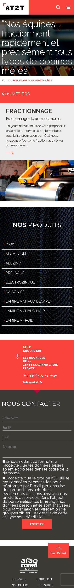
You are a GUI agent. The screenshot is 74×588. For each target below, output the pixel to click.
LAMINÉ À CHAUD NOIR (25, 311)
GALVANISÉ (15, 292)
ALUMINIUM (16, 254)
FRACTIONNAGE (29, 111)
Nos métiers (20, 585)
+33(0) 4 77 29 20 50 (42, 375)
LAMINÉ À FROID (19, 320)
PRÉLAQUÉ (15, 273)
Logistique (45, 585)
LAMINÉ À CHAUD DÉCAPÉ (28, 301)
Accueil (6, 80)
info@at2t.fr (32, 382)
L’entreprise (44, 579)
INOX (10, 244)
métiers (16, 94)
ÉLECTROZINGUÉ (20, 282)
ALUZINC (13, 263)
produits (37, 225)
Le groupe (19, 579)
